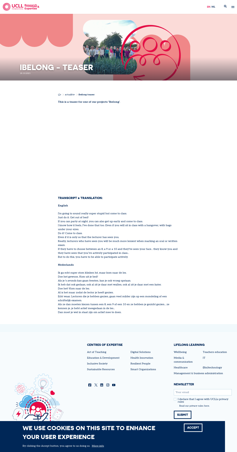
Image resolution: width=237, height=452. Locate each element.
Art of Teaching (96, 352)
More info (98, 446)
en (208, 6)
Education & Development (103, 357)
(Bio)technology (212, 367)
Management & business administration (198, 373)
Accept (193, 427)
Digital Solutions (141, 352)
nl (213, 6)
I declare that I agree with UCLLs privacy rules (203, 400)
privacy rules (196, 406)
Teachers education (215, 352)
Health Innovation (142, 357)
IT (204, 357)
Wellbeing (180, 352)
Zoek (226, 7)
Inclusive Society (97, 363)
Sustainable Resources (101, 369)
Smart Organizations (143, 369)
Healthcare (181, 367)
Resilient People (140, 363)
